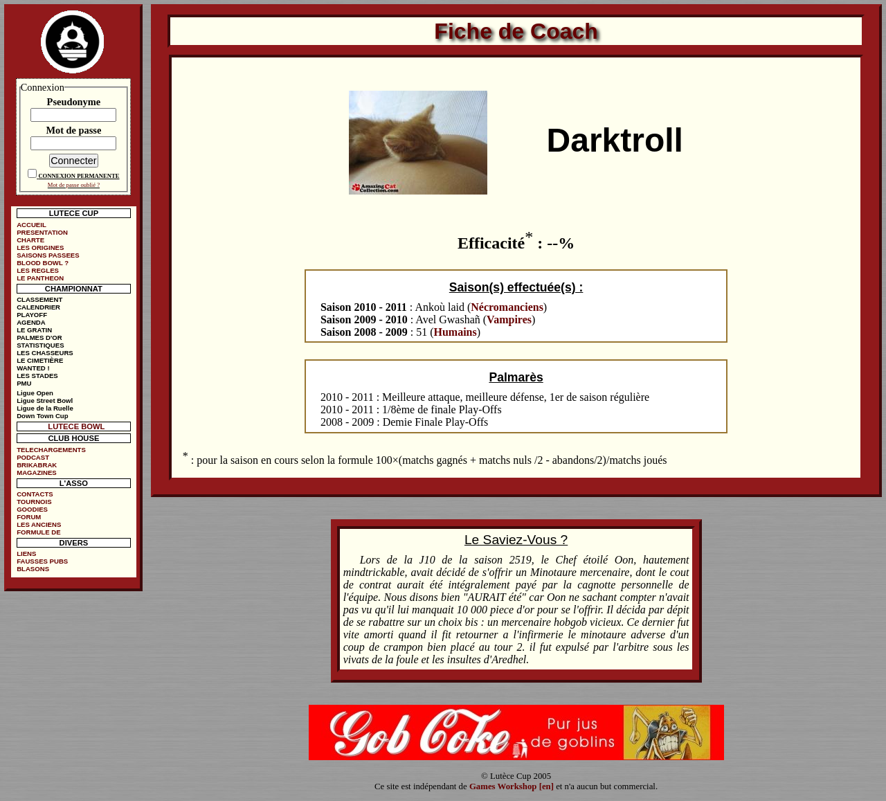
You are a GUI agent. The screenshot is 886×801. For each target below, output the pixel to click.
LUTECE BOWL (76, 426)
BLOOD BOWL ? (43, 263)
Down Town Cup (42, 416)
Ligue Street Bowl (45, 400)
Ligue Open (35, 393)
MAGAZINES (37, 472)
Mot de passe (73, 130)
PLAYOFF (32, 314)
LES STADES (37, 375)
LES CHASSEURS (45, 353)
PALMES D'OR (39, 337)
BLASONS (33, 569)
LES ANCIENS (39, 524)
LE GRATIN (34, 330)
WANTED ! (33, 368)
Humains (455, 332)
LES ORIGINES (40, 247)
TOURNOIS (34, 501)
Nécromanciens (507, 307)
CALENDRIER (38, 307)
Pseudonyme (74, 101)
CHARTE (30, 240)
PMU (24, 383)
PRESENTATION (42, 232)
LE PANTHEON (40, 278)
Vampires (509, 319)
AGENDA (31, 322)
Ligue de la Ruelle (45, 408)
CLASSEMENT (39, 299)
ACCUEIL (31, 224)
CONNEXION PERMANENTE (78, 175)
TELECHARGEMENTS (51, 449)
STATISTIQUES (40, 345)
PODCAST (33, 457)
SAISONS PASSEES (48, 255)
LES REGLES (38, 270)
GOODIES (32, 509)
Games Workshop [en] (511, 786)
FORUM (29, 517)
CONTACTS (35, 494)
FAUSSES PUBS (42, 561)
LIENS (26, 553)
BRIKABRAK (37, 465)
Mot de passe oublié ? (74, 184)
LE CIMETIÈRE (40, 360)
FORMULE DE (38, 532)
